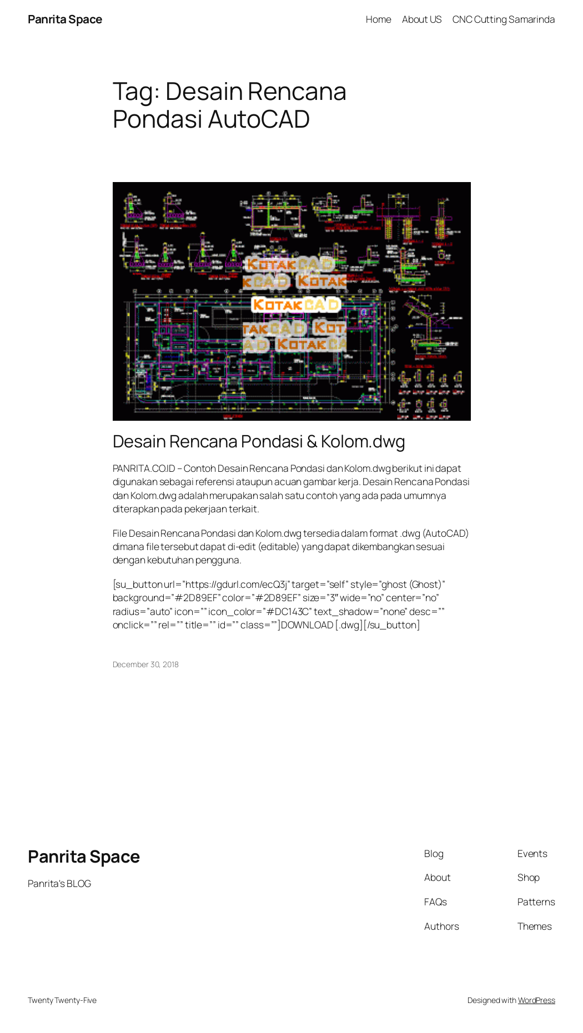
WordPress (536, 1000)
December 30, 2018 (146, 664)
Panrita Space (65, 19)
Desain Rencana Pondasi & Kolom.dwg (259, 441)
